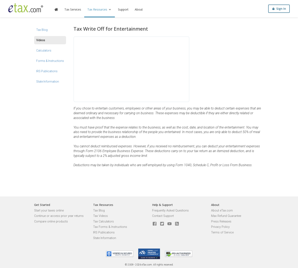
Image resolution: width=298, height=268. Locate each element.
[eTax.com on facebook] (154, 224)
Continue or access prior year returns (59, 216)
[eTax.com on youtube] (169, 224)
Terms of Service (222, 232)
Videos (40, 40)
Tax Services (72, 9)
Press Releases (221, 221)
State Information (47, 81)
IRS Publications (47, 71)
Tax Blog (42, 29)
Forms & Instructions (50, 60)
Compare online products (51, 221)
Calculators (43, 50)
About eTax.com (222, 210)
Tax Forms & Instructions (110, 227)
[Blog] (176, 224)
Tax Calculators (103, 221)
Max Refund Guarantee (226, 216)
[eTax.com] (25, 7)
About (139, 9)
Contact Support (163, 216)
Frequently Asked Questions (170, 210)
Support (123, 9)
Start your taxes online (49, 210)
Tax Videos (100, 216)
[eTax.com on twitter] (162, 224)
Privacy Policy (220, 227)
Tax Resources (99, 9)
